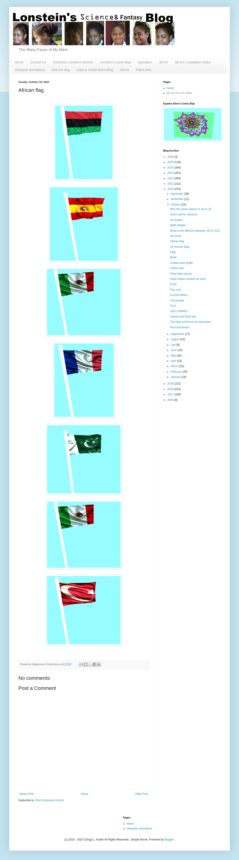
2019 (171, 383)
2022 (171, 178)
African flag (177, 241)
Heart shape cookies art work (188, 279)
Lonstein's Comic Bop (115, 62)
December (177, 193)
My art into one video (179, 93)
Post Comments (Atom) (49, 800)
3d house (175, 236)
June (174, 350)
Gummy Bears (179, 295)
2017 (171, 394)
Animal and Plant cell (183, 316)
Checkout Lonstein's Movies (73, 62)
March (175, 366)
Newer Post (27, 793)
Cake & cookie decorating (95, 70)
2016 (171, 400)
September (178, 334)
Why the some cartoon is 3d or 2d (190, 209)
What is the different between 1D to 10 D (195, 230)
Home (19, 62)
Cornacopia (177, 300)
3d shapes (176, 220)
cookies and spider (181, 262)
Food (173, 284)
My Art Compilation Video (193, 62)
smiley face (177, 268)
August (175, 339)
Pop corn (175, 289)
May (174, 355)
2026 (171, 156)
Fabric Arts (143, 70)
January (176, 377)
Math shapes (178, 225)
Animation (145, 62)
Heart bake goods (181, 273)
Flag (172, 252)
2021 (171, 183)
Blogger (169, 839)
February (176, 371)
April (174, 361)
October (176, 204)
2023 (171, 172)
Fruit (173, 305)
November (177, 199)
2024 (171, 167)
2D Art (124, 70)
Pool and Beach (180, 327)
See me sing (61, 70)
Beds (173, 257)
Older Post (141, 793)
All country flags (180, 246)
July (173, 344)
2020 (171, 189)
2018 (171, 389)
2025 (171, 162)
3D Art (163, 62)
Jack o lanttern (179, 311)
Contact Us (38, 62)
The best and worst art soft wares (190, 321)
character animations (30, 70)
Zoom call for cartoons (183, 214)
